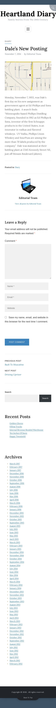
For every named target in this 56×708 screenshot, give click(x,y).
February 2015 (16, 545)
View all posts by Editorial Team (28, 204)
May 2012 (14, 654)
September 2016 (17, 483)
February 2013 (16, 624)
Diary (8, 41)
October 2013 (16, 598)
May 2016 (14, 496)
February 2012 (16, 663)
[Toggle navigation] (28, 29)
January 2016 (15, 509)
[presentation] (25, 332)
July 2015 (14, 529)
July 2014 (14, 568)
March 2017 (15, 463)
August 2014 (15, 565)
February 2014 (16, 585)
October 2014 (16, 558)
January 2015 (15, 549)
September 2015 (17, 522)
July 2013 (14, 608)
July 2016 (14, 490)
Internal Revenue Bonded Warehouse (26, 430)
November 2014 (17, 555)
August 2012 (15, 644)
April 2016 (14, 499)
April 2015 (14, 539)
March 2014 (15, 581)
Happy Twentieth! (18, 436)
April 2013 (14, 618)
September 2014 (17, 562)
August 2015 (15, 526)
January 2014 (15, 588)
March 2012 (15, 660)
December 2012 (17, 631)
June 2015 (14, 532)
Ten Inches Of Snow (18, 433)
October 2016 (16, 480)
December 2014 (17, 552)
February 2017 (16, 467)
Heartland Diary (28, 13)
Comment (11, 241)
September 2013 (17, 601)
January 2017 (15, 470)
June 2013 (14, 611)
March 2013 (15, 621)
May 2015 (14, 535)
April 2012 (14, 657)
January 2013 (15, 627)
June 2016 (14, 493)
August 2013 (15, 604)
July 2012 (14, 647)
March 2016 (15, 503)
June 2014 (14, 572)
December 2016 (17, 473)
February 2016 (16, 506)
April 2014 (14, 578)
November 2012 (17, 634)
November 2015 (17, 516)
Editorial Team (34, 54)
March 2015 (15, 542)
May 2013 (14, 614)
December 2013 (17, 591)
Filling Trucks (16, 426)
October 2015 (16, 519)
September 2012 (17, 640)
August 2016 (15, 486)
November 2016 (17, 476)
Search (8, 392)
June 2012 (14, 650)
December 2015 (17, 513)
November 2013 (17, 595)
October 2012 (16, 637)
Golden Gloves (16, 423)
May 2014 (14, 575)
